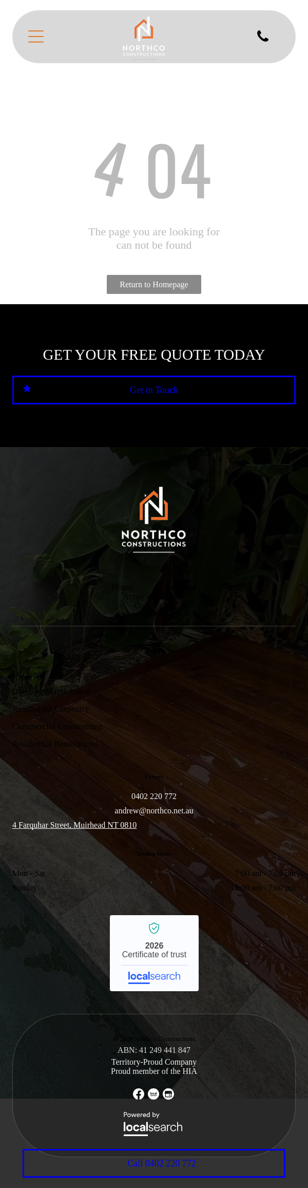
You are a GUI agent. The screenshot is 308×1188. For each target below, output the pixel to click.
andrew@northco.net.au (153, 810)
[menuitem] (122, 587)
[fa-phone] (263, 40)
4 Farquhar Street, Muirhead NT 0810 (74, 825)
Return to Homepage (154, 284)
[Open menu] (36, 36)
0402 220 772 (154, 796)
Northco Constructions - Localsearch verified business (154, 953)
